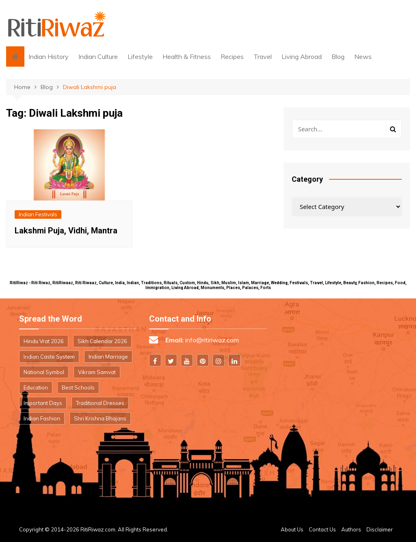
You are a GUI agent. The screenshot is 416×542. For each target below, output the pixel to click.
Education (36, 387)
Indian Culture (98, 56)
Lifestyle (140, 56)
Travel (263, 56)
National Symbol (44, 372)
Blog (338, 56)
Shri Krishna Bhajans (100, 418)
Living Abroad (302, 56)
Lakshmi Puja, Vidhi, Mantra (66, 230)
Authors (351, 529)
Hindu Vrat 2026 (44, 341)
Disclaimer (379, 529)
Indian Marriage (108, 356)
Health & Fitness (186, 56)
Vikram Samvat (97, 372)
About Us (292, 529)
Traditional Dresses (100, 403)
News (363, 56)
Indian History (48, 56)
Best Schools (78, 387)
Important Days (43, 403)
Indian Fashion (42, 418)
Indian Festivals (38, 214)
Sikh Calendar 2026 (102, 341)
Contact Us (322, 529)
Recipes (232, 56)
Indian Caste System (49, 356)
